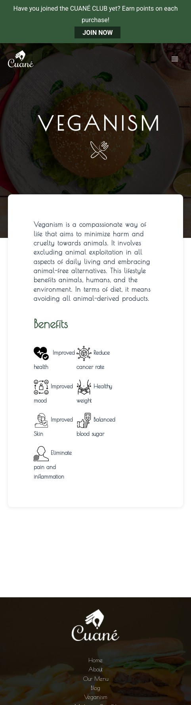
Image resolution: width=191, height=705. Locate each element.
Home (95, 660)
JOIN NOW (97, 32)
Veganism (95, 697)
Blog (95, 687)
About (95, 669)
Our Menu (95, 678)
